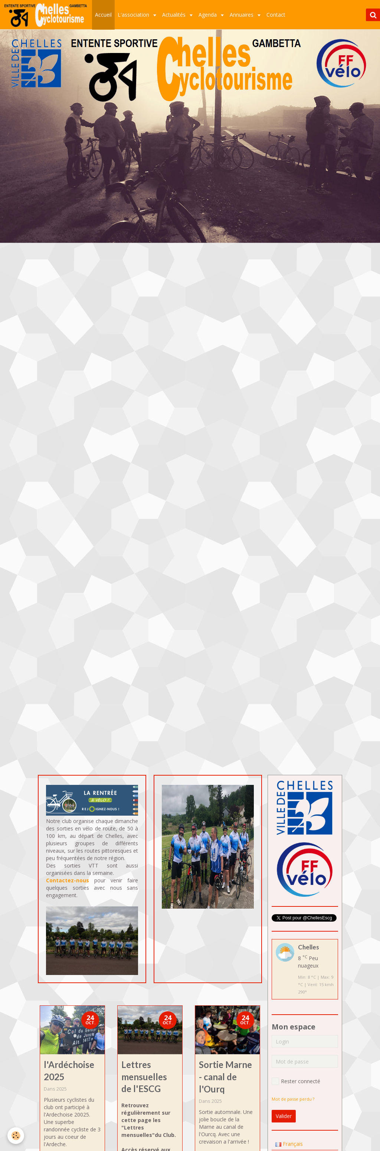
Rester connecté (296, 1081)
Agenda (208, 14)
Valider (284, 1116)
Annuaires (242, 14)
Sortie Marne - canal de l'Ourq (225, 1076)
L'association (134, 14)
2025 (61, 1089)
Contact (275, 14)
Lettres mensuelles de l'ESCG (144, 1076)
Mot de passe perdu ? (293, 1099)
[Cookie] (15, 1135)
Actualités (174, 14)
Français (289, 1143)
